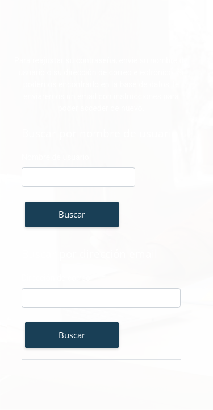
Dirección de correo (56, 277)
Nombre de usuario (55, 157)
